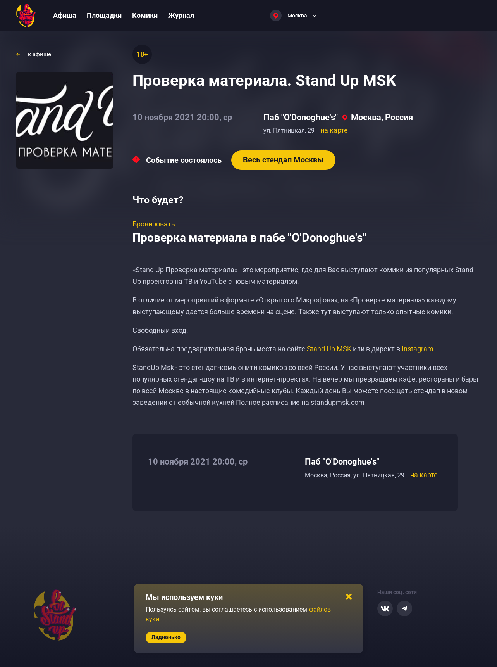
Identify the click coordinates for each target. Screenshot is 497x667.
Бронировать (153, 224)
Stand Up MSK (329, 349)
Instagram (417, 349)
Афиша (64, 15)
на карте (334, 130)
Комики (145, 15)
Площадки (104, 15)
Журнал (181, 15)
